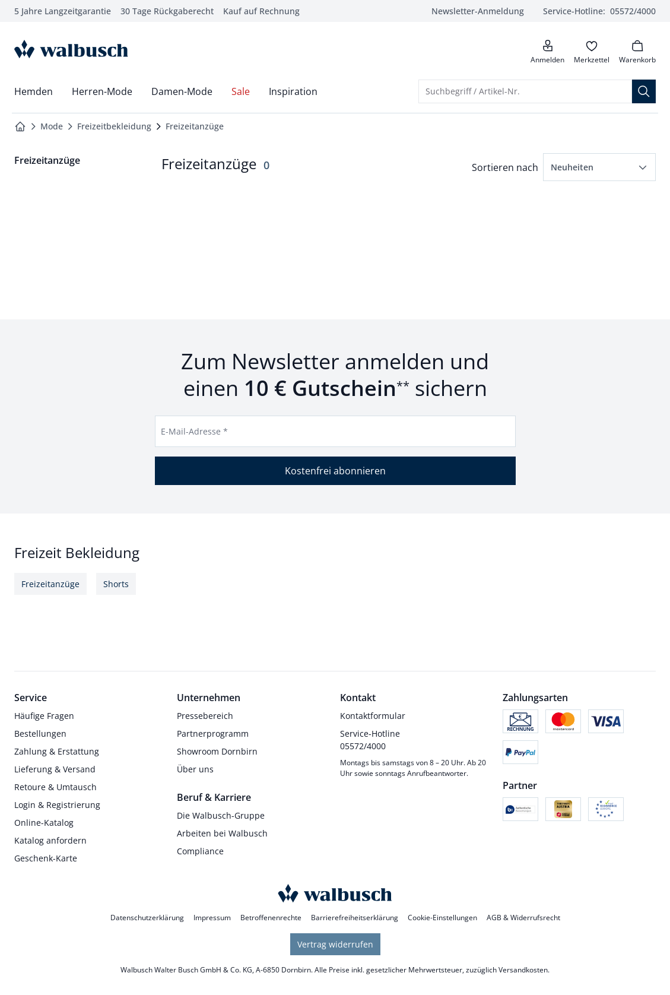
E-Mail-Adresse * (194, 431)
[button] (599, 167)
